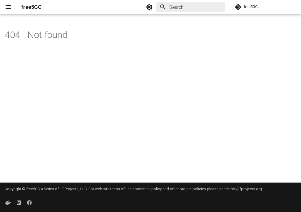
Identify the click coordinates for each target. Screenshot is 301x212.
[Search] (190, 7)
